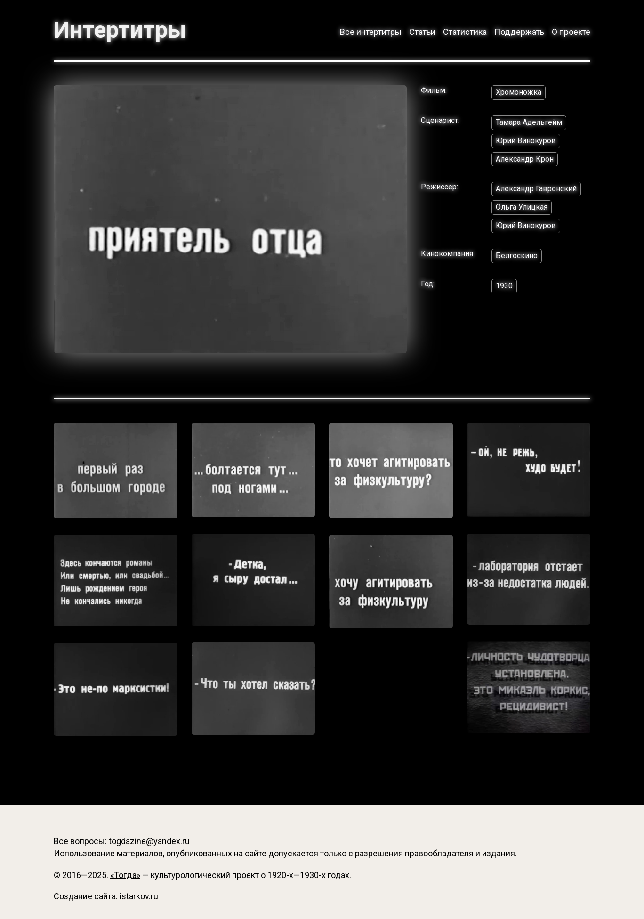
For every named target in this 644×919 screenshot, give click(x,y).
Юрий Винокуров (526, 140)
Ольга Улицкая (521, 207)
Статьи (422, 32)
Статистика (465, 32)
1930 (504, 285)
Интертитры (120, 30)
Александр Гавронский (536, 188)
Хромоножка (518, 92)
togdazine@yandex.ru (149, 841)
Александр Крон (525, 159)
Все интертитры (371, 32)
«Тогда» (125, 875)
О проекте (571, 32)
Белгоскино (517, 255)
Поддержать (519, 32)
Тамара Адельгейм (529, 122)
